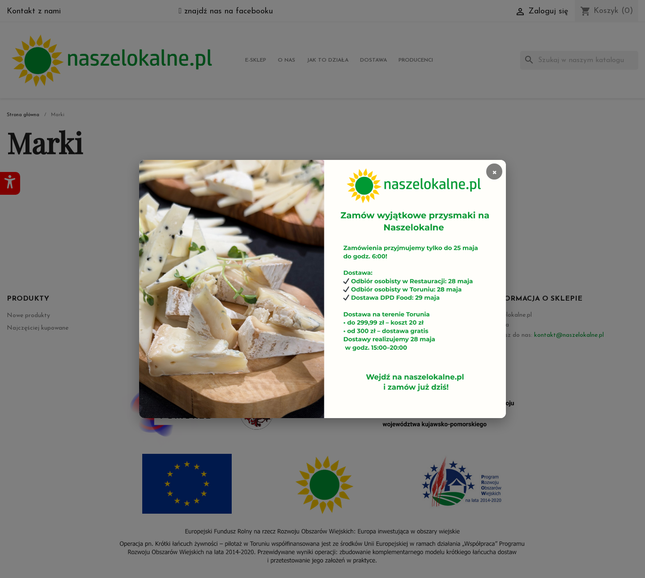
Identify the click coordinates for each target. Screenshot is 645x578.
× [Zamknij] (494, 171)
